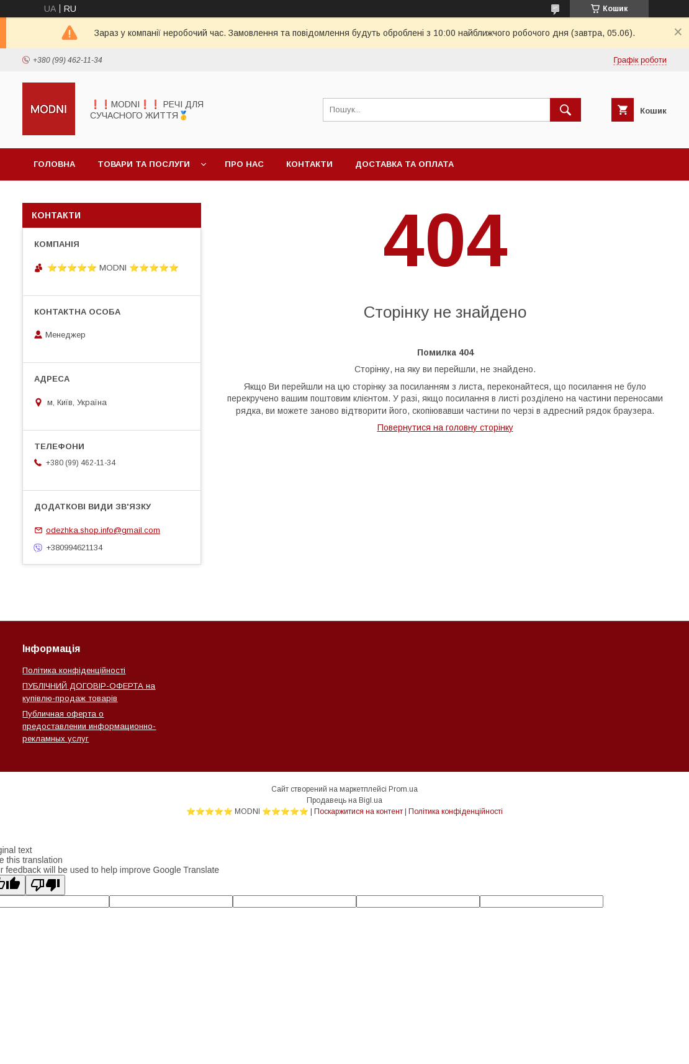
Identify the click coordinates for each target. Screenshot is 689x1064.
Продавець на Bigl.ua (344, 800)
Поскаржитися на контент (358, 811)
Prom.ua (403, 789)
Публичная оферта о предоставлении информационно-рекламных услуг (89, 726)
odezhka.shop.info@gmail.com (103, 530)
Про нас (244, 164)
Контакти (309, 164)
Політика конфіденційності (73, 670)
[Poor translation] (45, 885)
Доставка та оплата (404, 164)
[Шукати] (565, 110)
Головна (54, 164)
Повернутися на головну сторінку (445, 427)
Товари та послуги (143, 164)
